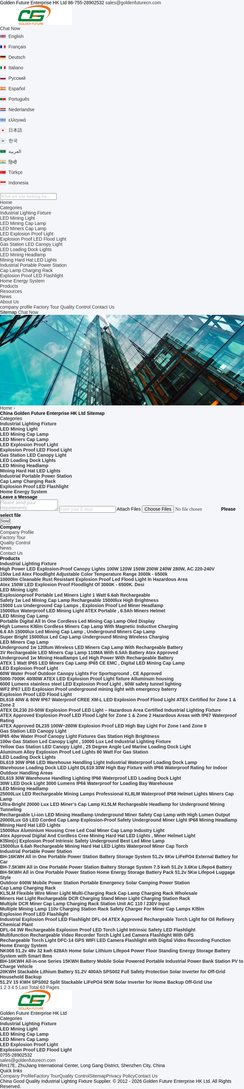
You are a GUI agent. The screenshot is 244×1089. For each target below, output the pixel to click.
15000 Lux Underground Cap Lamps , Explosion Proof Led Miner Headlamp (81, 605)
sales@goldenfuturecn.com (133, 2)
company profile (16, 307)
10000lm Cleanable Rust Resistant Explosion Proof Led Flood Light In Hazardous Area (94, 579)
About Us (9, 301)
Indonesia (18, 182)
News (5, 296)
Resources (11, 291)
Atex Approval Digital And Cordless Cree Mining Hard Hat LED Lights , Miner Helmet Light (97, 835)
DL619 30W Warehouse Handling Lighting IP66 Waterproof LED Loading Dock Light (90, 778)
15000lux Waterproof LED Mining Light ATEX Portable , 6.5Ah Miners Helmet (82, 610)
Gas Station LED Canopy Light (31, 244)
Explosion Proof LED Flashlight (31, 275)
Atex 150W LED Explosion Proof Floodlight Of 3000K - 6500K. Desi (72, 584)
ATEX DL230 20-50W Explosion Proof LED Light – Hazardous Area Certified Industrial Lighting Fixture (110, 710)
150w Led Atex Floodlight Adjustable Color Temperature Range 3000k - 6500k (83, 574)
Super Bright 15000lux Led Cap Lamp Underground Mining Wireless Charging (84, 636)
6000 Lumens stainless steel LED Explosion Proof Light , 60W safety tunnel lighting (91, 684)
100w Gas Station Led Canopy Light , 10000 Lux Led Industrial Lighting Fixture (85, 741)
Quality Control (75, 307)
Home (6, 202)
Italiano (16, 67)
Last (23, 987)
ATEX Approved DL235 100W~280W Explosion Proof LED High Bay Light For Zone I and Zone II (103, 725)
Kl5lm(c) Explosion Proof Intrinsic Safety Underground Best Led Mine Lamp (82, 840)
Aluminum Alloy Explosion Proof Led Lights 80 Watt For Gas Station (74, 752)
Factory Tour (46, 307)
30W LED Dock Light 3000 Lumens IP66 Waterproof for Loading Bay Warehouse (86, 783)
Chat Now (10, 28)
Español (17, 88)
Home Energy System (22, 280)
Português (19, 99)
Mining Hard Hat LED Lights (28, 260)
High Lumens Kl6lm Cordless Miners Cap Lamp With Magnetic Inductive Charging (89, 626)
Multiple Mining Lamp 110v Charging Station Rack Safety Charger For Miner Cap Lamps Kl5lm (102, 908)
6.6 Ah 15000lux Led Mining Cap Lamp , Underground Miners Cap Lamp (77, 631)
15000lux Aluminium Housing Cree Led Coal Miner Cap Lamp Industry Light (82, 830)
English (16, 36)
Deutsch (17, 57)
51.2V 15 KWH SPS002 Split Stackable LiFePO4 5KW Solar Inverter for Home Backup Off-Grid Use (106, 982)
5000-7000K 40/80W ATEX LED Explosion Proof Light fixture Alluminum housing (87, 678)
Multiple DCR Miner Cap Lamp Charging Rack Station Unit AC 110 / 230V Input (84, 903)
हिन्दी (13, 162)
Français (17, 46)
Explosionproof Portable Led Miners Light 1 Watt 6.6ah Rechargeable (75, 595)
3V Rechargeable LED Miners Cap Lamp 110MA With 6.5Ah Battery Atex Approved (89, 652)
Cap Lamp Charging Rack (26, 270)
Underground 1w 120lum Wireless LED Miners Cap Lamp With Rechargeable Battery (91, 647)
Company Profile (17, 1076)
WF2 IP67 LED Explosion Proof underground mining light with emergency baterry (88, 689)
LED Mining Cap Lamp (23, 223)
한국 (13, 140)
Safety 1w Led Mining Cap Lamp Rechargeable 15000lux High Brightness (79, 600)
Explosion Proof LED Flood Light (33, 239)
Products (9, 286)
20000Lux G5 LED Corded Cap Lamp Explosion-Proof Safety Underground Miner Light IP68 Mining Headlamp (118, 820)
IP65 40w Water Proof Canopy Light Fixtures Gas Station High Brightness (79, 736)
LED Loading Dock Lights (26, 249)
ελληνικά (17, 120)
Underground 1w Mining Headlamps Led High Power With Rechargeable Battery (86, 657)
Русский (17, 78)
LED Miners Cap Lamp (23, 228)
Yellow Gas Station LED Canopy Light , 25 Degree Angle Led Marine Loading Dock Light (95, 746)
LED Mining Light (17, 218)
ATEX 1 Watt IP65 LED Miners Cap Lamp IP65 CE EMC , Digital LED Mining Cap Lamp (92, 663)
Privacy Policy (120, 1076)
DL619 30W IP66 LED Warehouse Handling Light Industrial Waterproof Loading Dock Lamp (98, 762)
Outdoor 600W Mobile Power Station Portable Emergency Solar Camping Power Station (95, 882)
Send (5, 521)
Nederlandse (21, 109)
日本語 (15, 130)
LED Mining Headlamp (23, 254)
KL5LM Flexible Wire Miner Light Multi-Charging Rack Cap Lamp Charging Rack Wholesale (99, 893)
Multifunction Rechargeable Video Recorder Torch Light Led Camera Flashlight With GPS (97, 935)
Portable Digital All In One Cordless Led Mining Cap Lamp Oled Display (77, 621)
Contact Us (103, 307)
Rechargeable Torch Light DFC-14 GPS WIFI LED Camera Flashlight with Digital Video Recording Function (115, 940)
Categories (11, 207)
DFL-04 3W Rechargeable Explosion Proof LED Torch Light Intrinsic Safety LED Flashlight (97, 929)
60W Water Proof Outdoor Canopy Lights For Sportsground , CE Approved (81, 673)
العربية (15, 151)
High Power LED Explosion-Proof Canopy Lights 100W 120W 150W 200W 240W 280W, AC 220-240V (107, 568)
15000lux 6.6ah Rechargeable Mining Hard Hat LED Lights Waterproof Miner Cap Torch (94, 846)
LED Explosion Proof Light (26, 233)
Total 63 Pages (44, 987)
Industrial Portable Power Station (33, 265)
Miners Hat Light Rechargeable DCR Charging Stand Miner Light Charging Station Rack (95, 898)
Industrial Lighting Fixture (25, 212)
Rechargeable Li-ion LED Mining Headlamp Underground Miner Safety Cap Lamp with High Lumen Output (115, 814)
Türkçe (16, 172)
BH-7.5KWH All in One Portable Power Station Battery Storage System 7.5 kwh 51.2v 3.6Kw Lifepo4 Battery (116, 867)
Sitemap (98, 1076)
